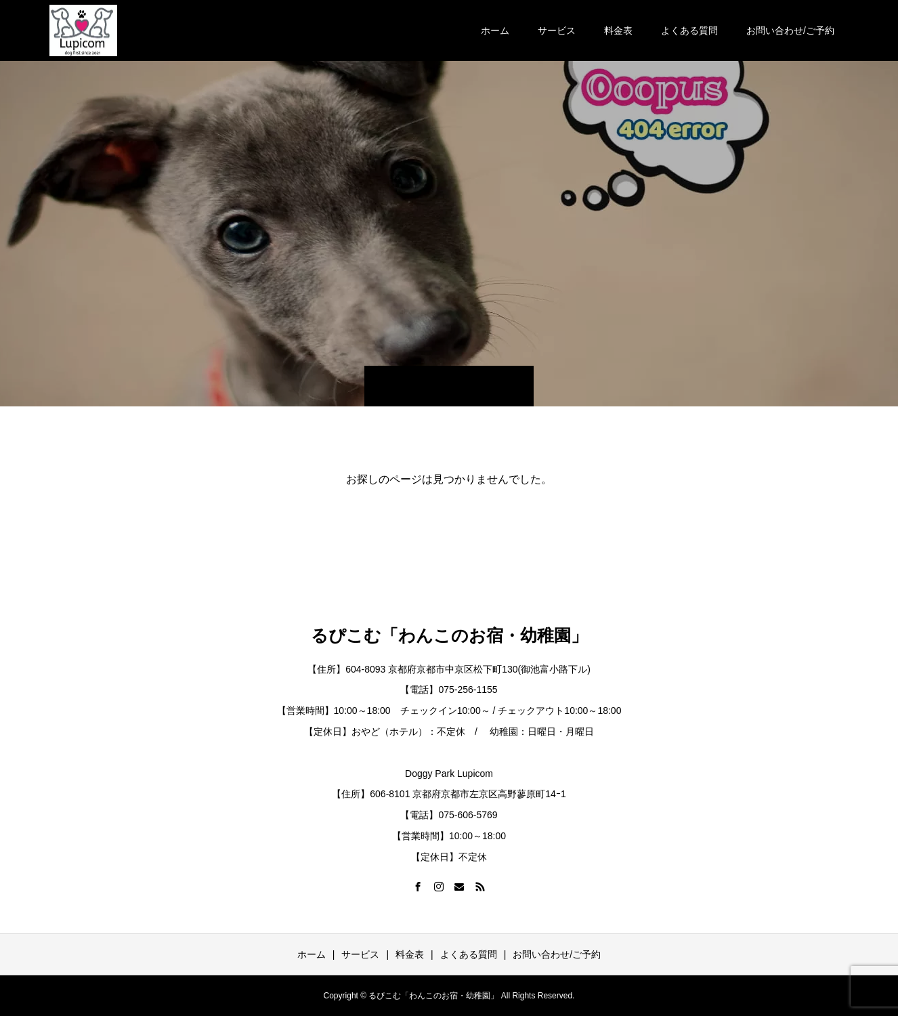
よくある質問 (689, 30)
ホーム (495, 30)
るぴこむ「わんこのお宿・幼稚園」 (449, 635)
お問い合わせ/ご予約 (790, 30)
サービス (557, 30)
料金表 (618, 30)
